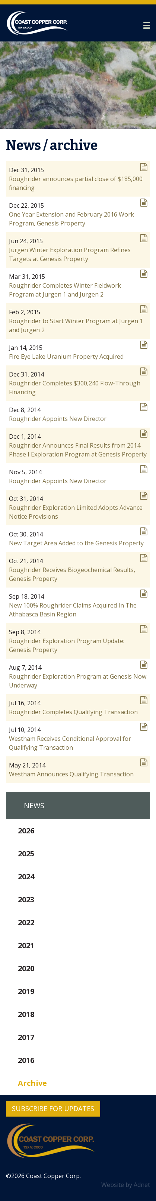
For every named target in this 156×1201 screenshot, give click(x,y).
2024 (26, 876)
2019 (26, 991)
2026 (26, 831)
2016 (26, 1060)
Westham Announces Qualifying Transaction (71, 774)
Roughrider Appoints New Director (57, 419)
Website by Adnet (125, 1185)
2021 (26, 945)
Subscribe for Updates (53, 1108)
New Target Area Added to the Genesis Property (76, 543)
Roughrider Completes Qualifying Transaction (73, 712)
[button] (146, 25)
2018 (26, 1014)
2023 (26, 899)
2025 (26, 854)
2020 (26, 968)
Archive (32, 1083)
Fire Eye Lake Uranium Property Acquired (66, 356)
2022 (26, 922)
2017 (26, 1037)
